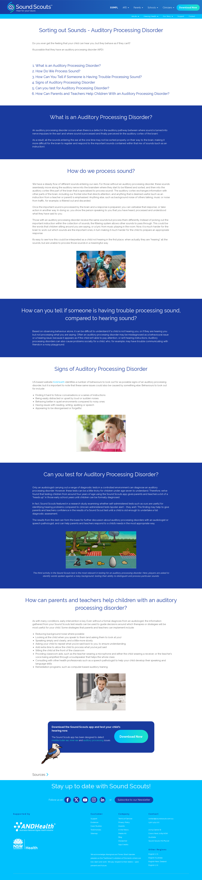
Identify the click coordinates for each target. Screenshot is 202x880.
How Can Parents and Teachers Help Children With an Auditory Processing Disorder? (102, 94)
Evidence (94, 822)
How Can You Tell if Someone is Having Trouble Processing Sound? (88, 77)
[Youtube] (85, 800)
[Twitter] (76, 800)
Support (180, 16)
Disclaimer (122, 841)
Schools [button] (153, 7)
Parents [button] (138, 7)
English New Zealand (157, 861)
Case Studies (96, 826)
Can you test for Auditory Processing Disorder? (72, 88)
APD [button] (126, 7)
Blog (120, 837)
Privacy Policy (124, 822)
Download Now (188, 7)
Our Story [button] (168, 16)
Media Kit (122, 833)
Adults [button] (135, 16)
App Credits (123, 844)
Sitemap (94, 833)
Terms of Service (125, 819)
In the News (123, 830)
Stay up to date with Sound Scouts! (101, 786)
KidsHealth (59, 382)
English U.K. (153, 865)
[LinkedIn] (102, 800)
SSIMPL (114, 7)
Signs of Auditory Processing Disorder (65, 82)
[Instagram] (94, 800)
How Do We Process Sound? (57, 71)
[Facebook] (67, 800)
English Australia (155, 858)
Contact (192, 16)
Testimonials (96, 830)
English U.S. (153, 854)
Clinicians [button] (168, 7)
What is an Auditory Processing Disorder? (68, 66)
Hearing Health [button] (151, 16)
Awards (121, 826)
